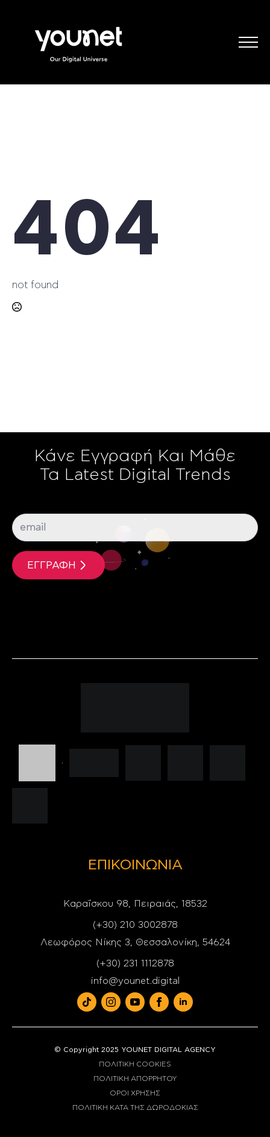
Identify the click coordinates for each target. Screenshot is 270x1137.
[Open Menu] (248, 42)
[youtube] (135, 1002)
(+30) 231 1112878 (135, 963)
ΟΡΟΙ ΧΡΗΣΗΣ (135, 1093)
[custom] (86, 1002)
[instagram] (111, 1002)
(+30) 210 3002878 (135, 925)
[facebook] (159, 1002)
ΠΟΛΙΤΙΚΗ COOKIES (135, 1064)
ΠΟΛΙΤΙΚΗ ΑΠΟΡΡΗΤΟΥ (135, 1078)
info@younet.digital (135, 981)
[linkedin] (183, 1002)
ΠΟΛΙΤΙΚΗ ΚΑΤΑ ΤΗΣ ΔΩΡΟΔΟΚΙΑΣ (135, 1107)
